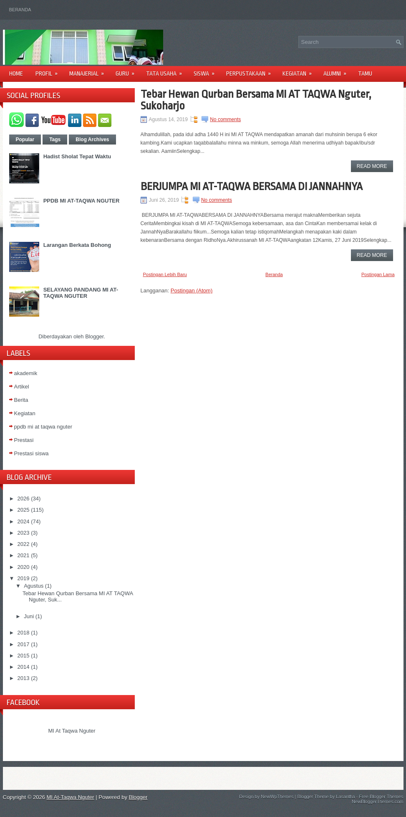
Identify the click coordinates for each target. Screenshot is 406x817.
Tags (55, 139)
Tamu (365, 73)
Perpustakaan (251, 71)
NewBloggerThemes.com (377, 801)
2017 (24, 644)
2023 (24, 533)
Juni (29, 616)
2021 (24, 555)
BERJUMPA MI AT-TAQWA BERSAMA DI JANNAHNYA (252, 186)
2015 (24, 655)
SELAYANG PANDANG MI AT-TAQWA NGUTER (80, 293)
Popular (25, 139)
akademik (26, 373)
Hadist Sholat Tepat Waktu (77, 156)
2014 (24, 667)
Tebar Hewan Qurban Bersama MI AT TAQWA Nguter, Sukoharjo (256, 100)
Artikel (21, 386)
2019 (24, 578)
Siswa (207, 71)
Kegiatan (299, 71)
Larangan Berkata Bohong (77, 245)
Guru (128, 71)
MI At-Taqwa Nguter (70, 797)
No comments (225, 119)
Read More (372, 166)
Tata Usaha (166, 71)
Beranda (20, 9)
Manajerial (89, 71)
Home (16, 73)
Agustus (33, 586)
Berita (21, 400)
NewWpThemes (277, 796)
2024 (24, 521)
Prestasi (24, 440)
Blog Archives (92, 139)
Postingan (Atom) (191, 290)
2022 (24, 544)
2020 (24, 567)
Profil (49, 71)
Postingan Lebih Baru (165, 274)
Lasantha (345, 796)
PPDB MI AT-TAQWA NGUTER (81, 201)
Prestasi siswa (31, 453)
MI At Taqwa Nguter (71, 731)
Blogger (94, 336)
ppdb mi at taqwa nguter (43, 427)
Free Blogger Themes (381, 796)
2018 (24, 632)
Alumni (337, 71)
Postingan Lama (378, 274)
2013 (24, 678)
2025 (24, 510)
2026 (24, 498)
